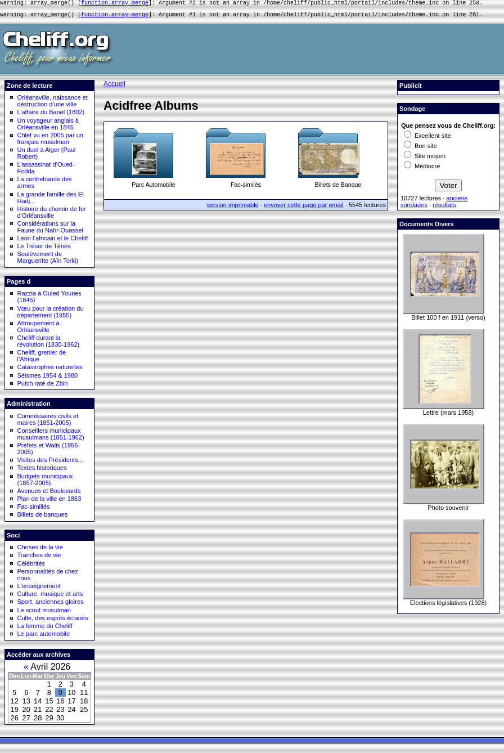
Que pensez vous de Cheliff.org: (448, 128)
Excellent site (427, 139)
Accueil (114, 87)
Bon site (420, 149)
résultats (444, 208)
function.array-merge (114, 4)
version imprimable (232, 208)
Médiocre (422, 169)
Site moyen (425, 159)
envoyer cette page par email (304, 208)
